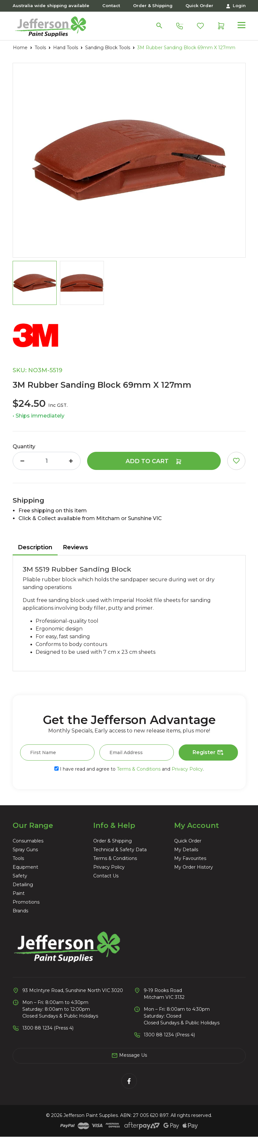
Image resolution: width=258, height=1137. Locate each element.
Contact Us (105, 876)
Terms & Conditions (139, 769)
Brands (20, 911)
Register (208, 752)
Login (236, 5)
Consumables (28, 841)
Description (35, 547)
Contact (111, 5)
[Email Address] (136, 752)
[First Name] (57, 752)
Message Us (129, 1055)
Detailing (23, 884)
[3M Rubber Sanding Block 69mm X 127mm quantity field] (47, 461)
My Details (186, 850)
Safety (20, 876)
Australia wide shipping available (51, 5)
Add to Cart (154, 461)
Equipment (25, 867)
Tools (18, 858)
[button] (236, 461)
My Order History (193, 867)
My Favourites (190, 858)
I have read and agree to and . (129, 769)
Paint (19, 893)
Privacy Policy (187, 769)
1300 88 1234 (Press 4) (47, 1028)
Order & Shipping (153, 5)
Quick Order (199, 5)
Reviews (75, 547)
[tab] (35, 548)
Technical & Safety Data (120, 850)
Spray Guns (25, 850)
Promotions (26, 902)
